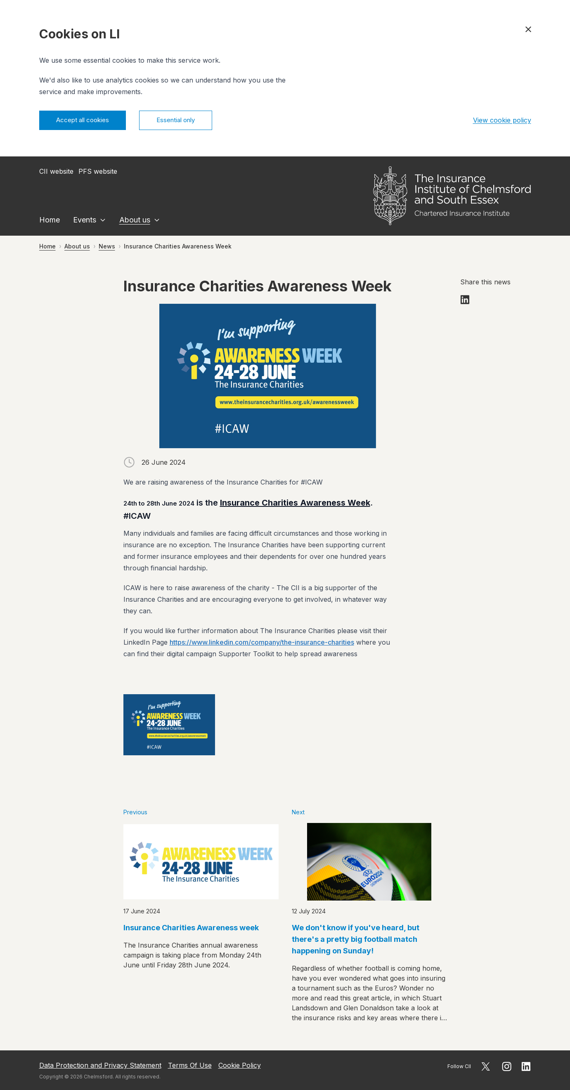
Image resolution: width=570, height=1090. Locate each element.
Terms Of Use (190, 1065)
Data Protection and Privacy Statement (100, 1065)
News (107, 247)
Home (49, 221)
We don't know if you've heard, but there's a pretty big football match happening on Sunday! (355, 940)
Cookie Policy (239, 1065)
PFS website (97, 172)
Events (84, 221)
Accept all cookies (86, 121)
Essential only (186, 121)
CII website (56, 172)
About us (134, 221)
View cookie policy (502, 121)
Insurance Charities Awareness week (191, 928)
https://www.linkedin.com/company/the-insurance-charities (262, 643)
